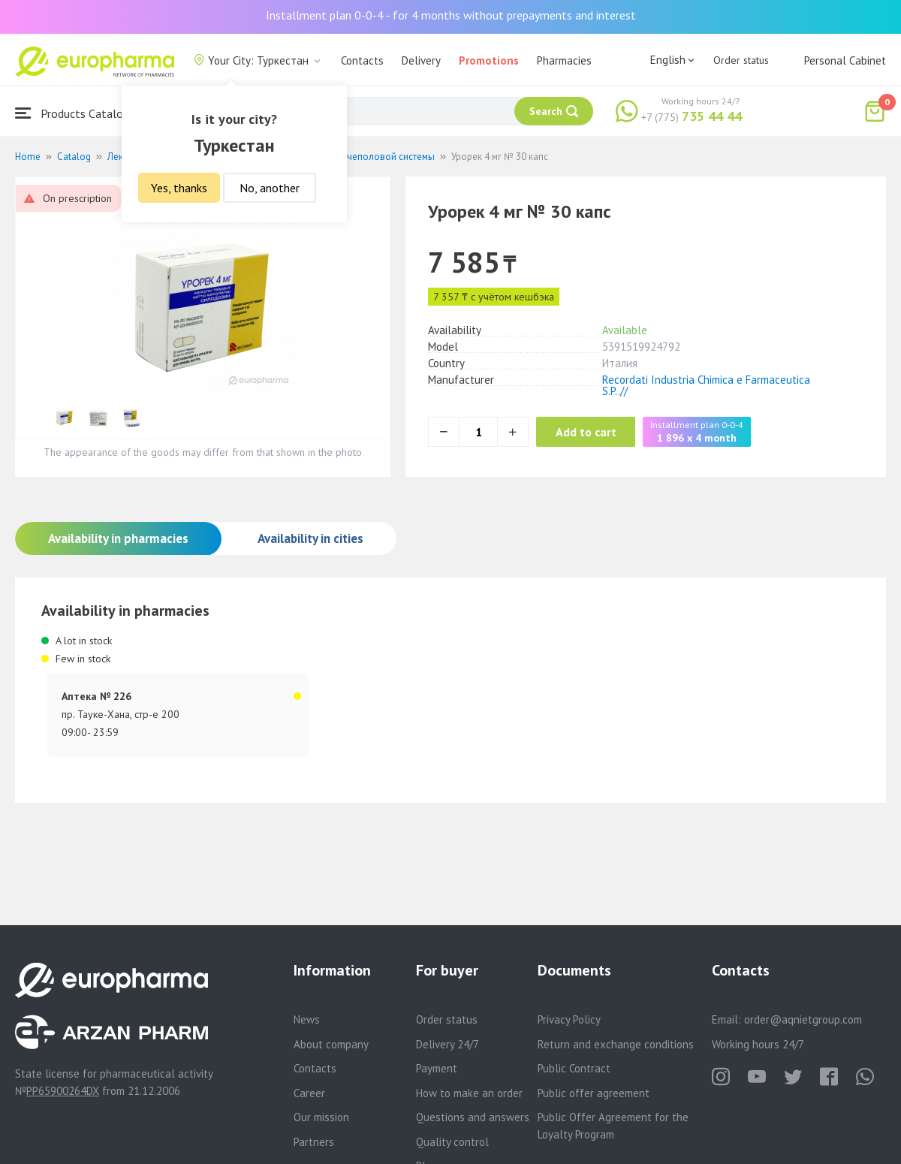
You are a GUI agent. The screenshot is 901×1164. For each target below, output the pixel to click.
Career (309, 1093)
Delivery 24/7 (447, 1044)
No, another (270, 187)
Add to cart (596, 431)
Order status (741, 60)
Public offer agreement (593, 1093)
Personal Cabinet (845, 60)
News (307, 1019)
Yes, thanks (179, 187)
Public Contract (574, 1068)
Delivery (421, 60)
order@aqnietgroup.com (803, 1019)
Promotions (489, 60)
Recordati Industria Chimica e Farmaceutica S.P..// (706, 385)
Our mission (321, 1117)
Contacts (362, 60)
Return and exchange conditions (616, 1044)
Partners (314, 1142)
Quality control (452, 1142)
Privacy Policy (569, 1019)
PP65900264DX (62, 1091)
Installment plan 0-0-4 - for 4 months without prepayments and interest (451, 15)
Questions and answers (472, 1117)
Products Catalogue (78, 113)
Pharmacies (564, 60)
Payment (436, 1068)
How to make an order (469, 1093)
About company (331, 1044)
